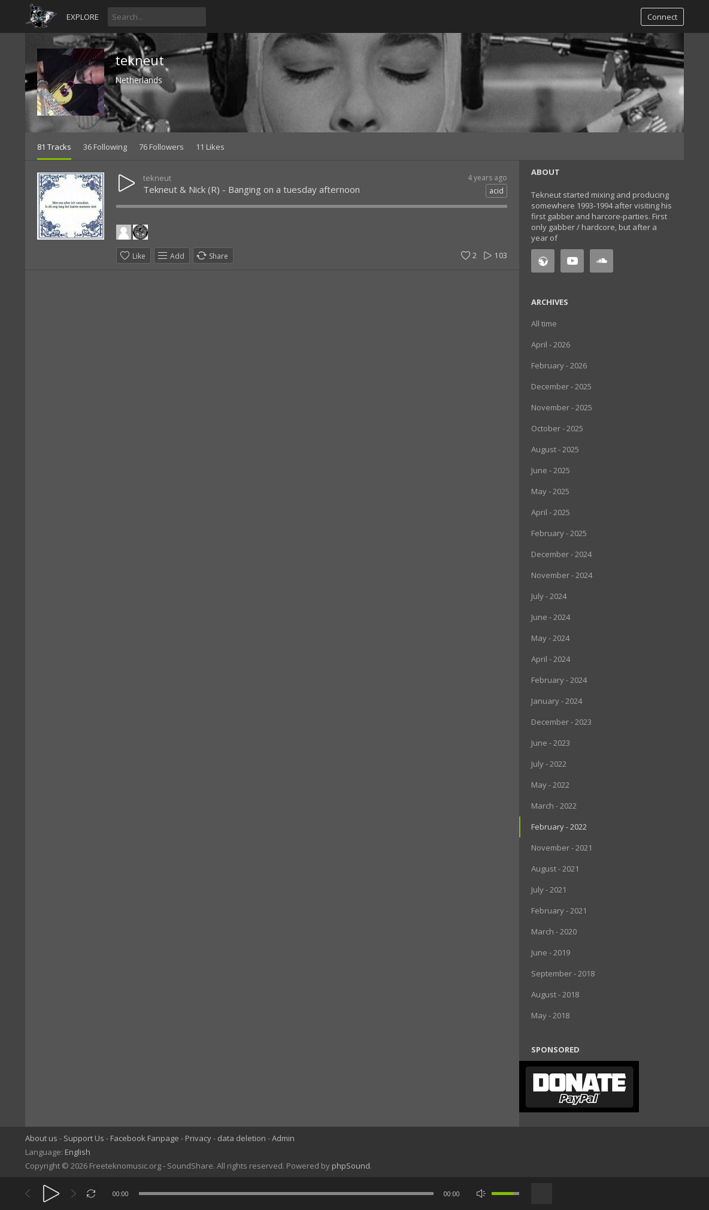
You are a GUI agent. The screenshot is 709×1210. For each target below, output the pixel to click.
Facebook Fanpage (144, 1138)
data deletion (241, 1138)
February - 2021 (559, 910)
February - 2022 (559, 826)
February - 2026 (559, 365)
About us (41, 1138)
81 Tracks (54, 146)
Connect (662, 16)
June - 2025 (550, 470)
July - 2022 (548, 763)
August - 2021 (555, 868)
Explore (82, 16)
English (77, 1152)
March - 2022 (554, 805)
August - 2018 (555, 994)
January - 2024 (556, 700)
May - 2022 (550, 784)
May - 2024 (550, 638)
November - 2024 (561, 575)
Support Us (83, 1138)
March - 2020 (554, 931)
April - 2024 (550, 659)
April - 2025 (550, 512)
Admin (283, 1138)
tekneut (139, 60)
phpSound (351, 1165)
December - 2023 (561, 721)
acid (496, 191)
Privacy (198, 1138)
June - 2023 (550, 742)
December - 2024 (561, 554)
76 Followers (161, 146)
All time (544, 323)
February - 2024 (559, 679)
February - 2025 (559, 533)
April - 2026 (550, 344)
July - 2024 (548, 596)
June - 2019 (550, 952)
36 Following (105, 146)
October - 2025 (557, 428)
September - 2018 (563, 973)
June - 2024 (550, 617)
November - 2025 (561, 407)
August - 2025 (555, 449)
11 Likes (210, 146)
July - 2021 (548, 889)
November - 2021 (561, 847)
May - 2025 (550, 491)
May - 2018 (550, 1015)
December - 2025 (561, 386)
